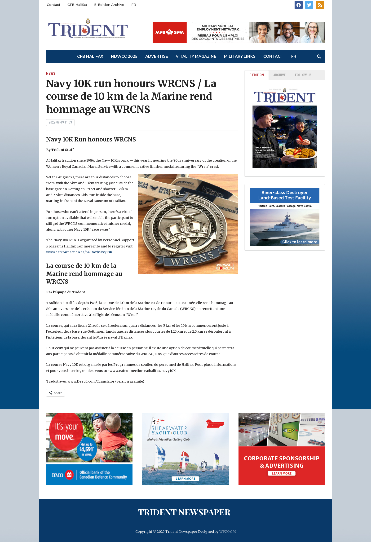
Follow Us (303, 75)
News (50, 73)
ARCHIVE (279, 75)
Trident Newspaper (184, 511)
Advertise (156, 56)
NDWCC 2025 (124, 56)
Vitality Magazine (196, 56)
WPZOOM (227, 531)
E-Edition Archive (109, 5)
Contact (53, 5)
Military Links (240, 56)
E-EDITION (256, 75)
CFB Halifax (77, 5)
